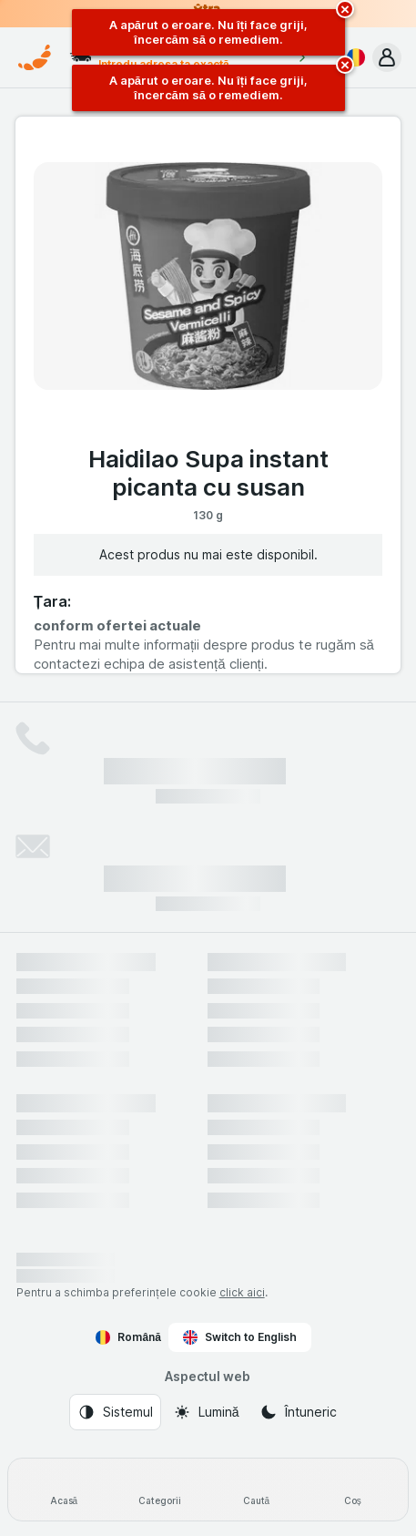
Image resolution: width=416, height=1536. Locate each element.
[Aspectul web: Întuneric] (298, 1412)
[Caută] (256, 1489)
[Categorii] (160, 1489)
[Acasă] (63, 1489)
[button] (386, 57)
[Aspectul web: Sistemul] (115, 1412)
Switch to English (240, 1337)
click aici (242, 1292)
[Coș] (352, 1489)
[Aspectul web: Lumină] (206, 1412)
